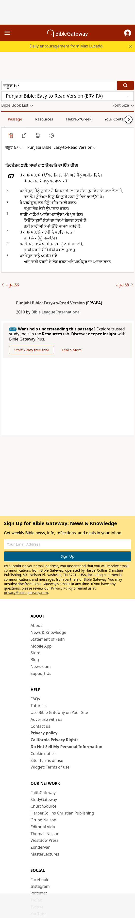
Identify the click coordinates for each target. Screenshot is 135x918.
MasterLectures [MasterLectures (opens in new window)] (45, 854)
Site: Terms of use (47, 760)
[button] (127, 33)
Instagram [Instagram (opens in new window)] (40, 886)
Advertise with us (46, 719)
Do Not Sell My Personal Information (66, 746)
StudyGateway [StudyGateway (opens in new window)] (44, 799)
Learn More (72, 349)
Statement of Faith (48, 639)
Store (35, 652)
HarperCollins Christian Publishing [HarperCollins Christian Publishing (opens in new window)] (62, 813)
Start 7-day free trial (31, 349)
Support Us (41, 673)
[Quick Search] (58, 85)
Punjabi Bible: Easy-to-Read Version (50, 303)
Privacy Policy (62, 588)
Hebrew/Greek (78, 119)
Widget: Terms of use (50, 767)
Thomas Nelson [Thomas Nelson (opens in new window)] (45, 833)
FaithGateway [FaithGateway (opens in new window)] (43, 792)
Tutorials (39, 705)
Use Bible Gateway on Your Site (59, 712)
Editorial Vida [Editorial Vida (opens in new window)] (43, 826)
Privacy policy (44, 733)
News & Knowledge (48, 632)
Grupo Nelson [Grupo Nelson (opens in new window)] (43, 820)
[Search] (125, 85)
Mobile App (41, 646)
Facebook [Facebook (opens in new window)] (39, 879)
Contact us (40, 726)
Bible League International (56, 312)
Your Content (115, 119)
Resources (44, 119)
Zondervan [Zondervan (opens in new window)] (41, 847)
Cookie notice (43, 753)
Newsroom (41, 666)
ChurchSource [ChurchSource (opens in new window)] (43, 806)
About (36, 625)
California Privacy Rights (55, 739)
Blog (35, 659)
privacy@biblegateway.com (26, 592)
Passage (15, 119)
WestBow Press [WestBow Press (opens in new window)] (45, 840)
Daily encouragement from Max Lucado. (67, 46)
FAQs (35, 698)
